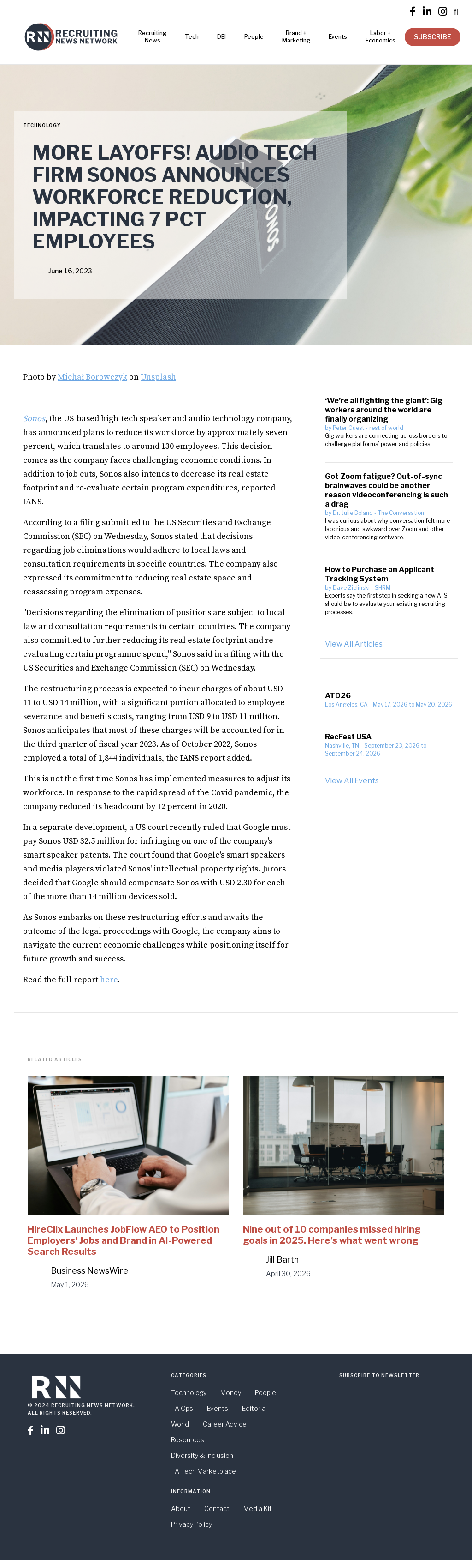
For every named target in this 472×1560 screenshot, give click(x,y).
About (180, 1508)
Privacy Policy (191, 1524)
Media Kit (257, 1508)
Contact (217, 1508)
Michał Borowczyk (92, 377)
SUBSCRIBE (432, 37)
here (109, 979)
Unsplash (158, 377)
